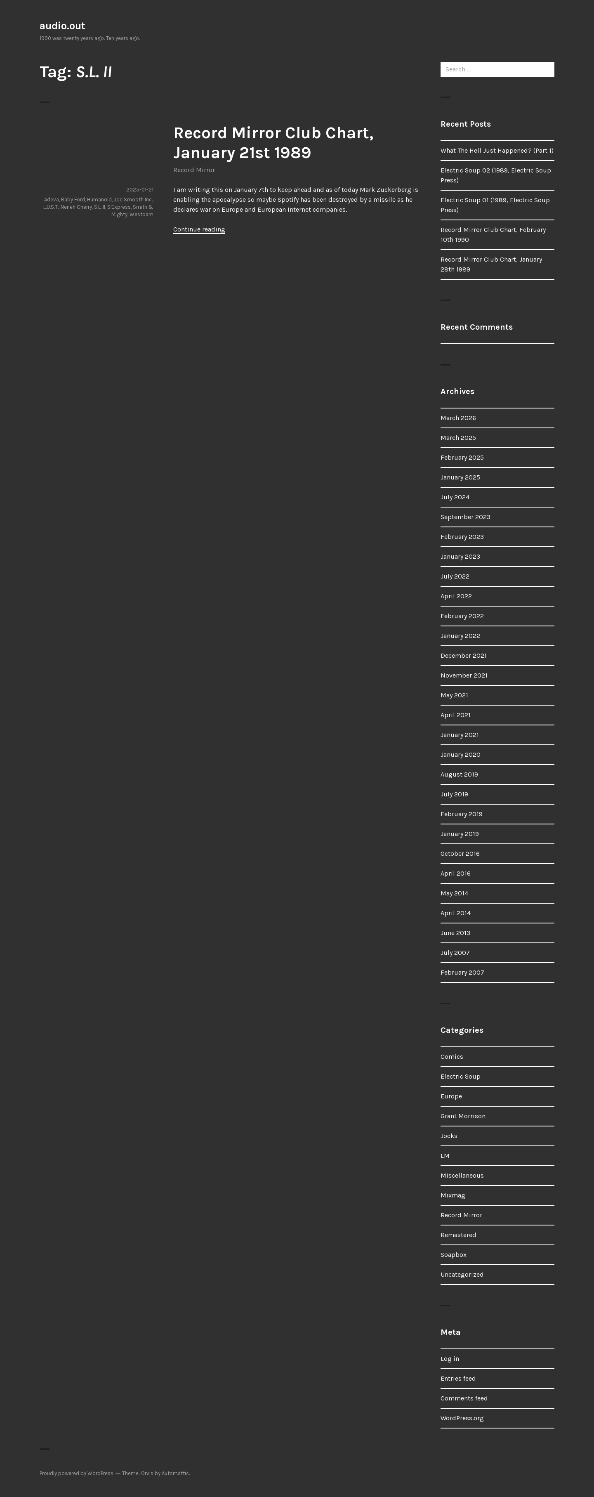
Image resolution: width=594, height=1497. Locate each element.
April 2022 (456, 596)
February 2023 (462, 537)
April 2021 (456, 715)
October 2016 (460, 853)
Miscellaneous (462, 1175)
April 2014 (456, 913)
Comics (452, 1056)
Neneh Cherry (76, 207)
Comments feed (464, 1398)
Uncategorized (462, 1274)
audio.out (62, 26)
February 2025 (462, 457)
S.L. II (99, 207)
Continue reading (199, 229)
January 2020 (461, 754)
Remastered (458, 1235)
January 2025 (460, 477)
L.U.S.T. (51, 207)
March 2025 (458, 438)
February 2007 (462, 972)
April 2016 (456, 873)
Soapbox (454, 1255)
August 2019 (459, 774)
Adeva (51, 199)
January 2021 (460, 735)
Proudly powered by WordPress (76, 1473)
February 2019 (462, 814)
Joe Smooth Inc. (133, 199)
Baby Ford (73, 199)
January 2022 (460, 636)
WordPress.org (462, 1418)
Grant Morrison (463, 1116)
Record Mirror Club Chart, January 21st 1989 (273, 142)
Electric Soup (461, 1076)
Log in (450, 1358)
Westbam (141, 214)
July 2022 (455, 576)
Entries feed (458, 1378)
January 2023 (460, 556)
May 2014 (454, 893)
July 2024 (455, 497)
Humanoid (99, 199)
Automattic (175, 1473)
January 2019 (460, 834)
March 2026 (458, 418)
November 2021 (464, 675)
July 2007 (455, 952)
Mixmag (453, 1195)
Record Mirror (194, 170)
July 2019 (454, 794)
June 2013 (455, 933)
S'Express (119, 207)
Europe (451, 1096)
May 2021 (454, 695)
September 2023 (465, 517)
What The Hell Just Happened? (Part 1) (497, 150)
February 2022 (462, 616)
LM (445, 1155)
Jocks (449, 1136)
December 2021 (464, 655)
